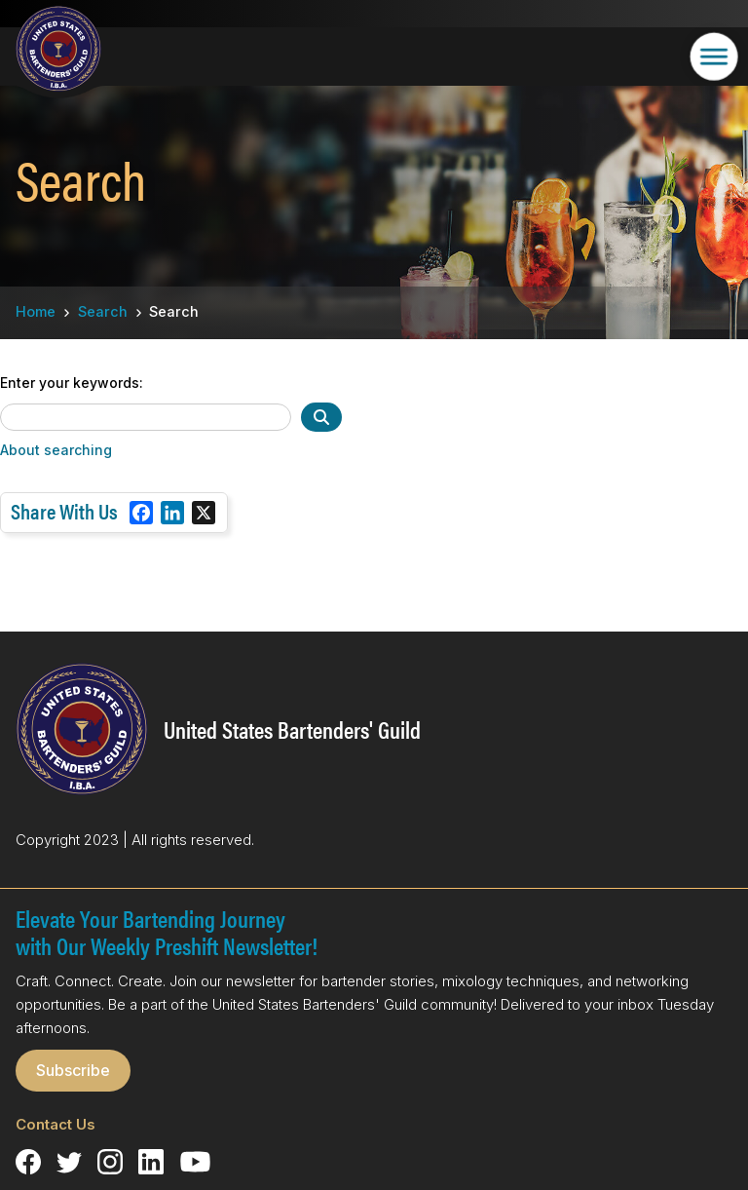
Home (36, 311)
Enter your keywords (69, 383)
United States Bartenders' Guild (292, 729)
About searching (56, 449)
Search (103, 311)
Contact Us (55, 1124)
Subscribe (73, 1070)
